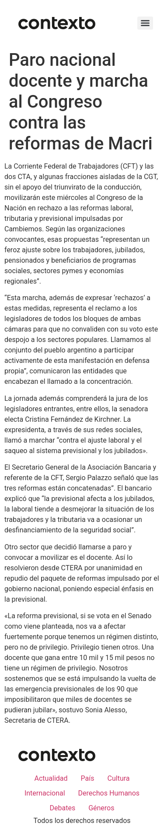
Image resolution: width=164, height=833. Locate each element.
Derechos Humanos (109, 793)
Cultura (119, 778)
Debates (62, 808)
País (87, 778)
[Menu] (145, 23)
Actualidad (50, 778)
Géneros (101, 808)
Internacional (44, 793)
